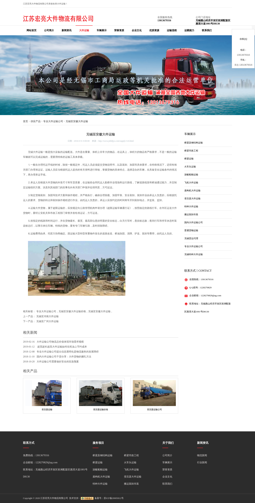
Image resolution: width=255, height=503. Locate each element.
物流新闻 (202, 455)
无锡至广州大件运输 (47, 321)
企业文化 (137, 30)
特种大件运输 (191, 206)
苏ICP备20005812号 (113, 498)
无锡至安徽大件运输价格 (72, 311)
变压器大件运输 (192, 198)
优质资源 (154, 30)
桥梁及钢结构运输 (193, 142)
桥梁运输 (189, 158)
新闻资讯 (67, 30)
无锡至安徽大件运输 (77, 121)
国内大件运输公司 (193, 222)
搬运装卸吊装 (191, 214)
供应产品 (36, 121)
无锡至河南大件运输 (47, 316)
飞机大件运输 (191, 182)
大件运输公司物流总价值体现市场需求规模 (60, 341)
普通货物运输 (191, 230)
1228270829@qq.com (211, 295)
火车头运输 (190, 166)
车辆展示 (102, 30)
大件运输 (84, 30)
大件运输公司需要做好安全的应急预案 (58, 361)
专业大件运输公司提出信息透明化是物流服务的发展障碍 (68, 351)
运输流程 (172, 30)
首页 (25, 121)
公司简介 (49, 30)
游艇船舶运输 (191, 174)
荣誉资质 (119, 30)
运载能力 (189, 30)
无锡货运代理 (191, 238)
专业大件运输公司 (53, 121)
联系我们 (207, 30)
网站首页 (31, 30)
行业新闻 (202, 462)
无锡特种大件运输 (193, 254)
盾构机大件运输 (192, 190)
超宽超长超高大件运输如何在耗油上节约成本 (62, 346)
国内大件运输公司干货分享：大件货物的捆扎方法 (64, 356)
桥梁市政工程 (191, 150)
